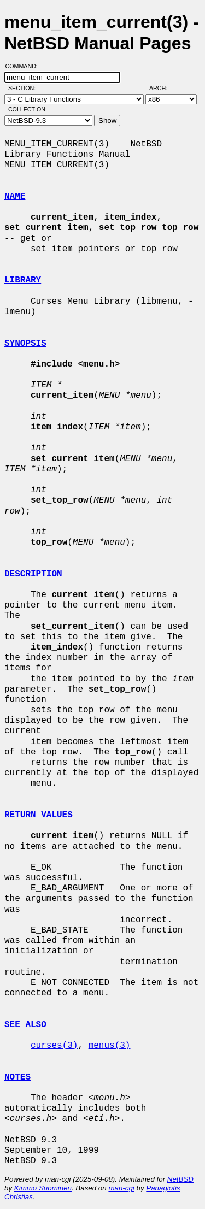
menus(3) (110, 1046)
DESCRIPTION (33, 574)
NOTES (17, 1077)
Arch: (163, 88)
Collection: (27, 109)
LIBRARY (22, 280)
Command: (24, 66)
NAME (14, 197)
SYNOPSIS (25, 344)
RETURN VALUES (38, 815)
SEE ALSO (25, 1025)
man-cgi (121, 1188)
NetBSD (180, 1179)
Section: (24, 88)
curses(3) (54, 1046)
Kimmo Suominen (43, 1188)
